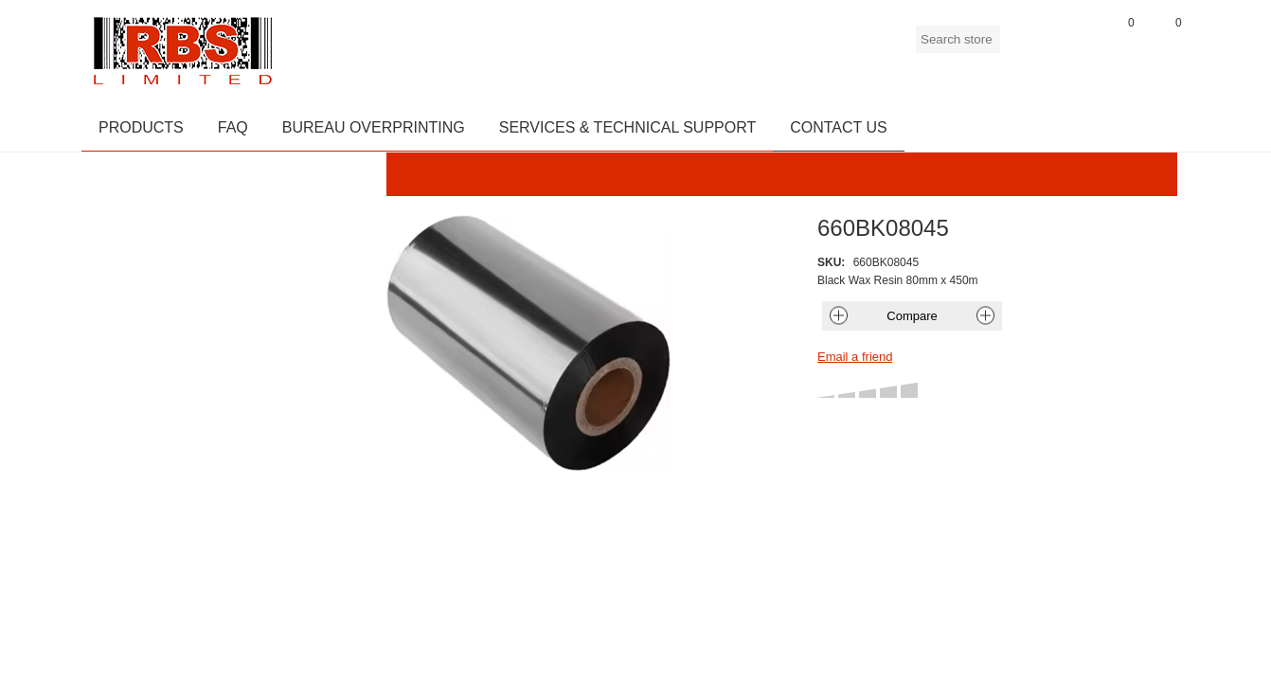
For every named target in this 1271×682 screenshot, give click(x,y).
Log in (1071, 46)
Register (1024, 46)
